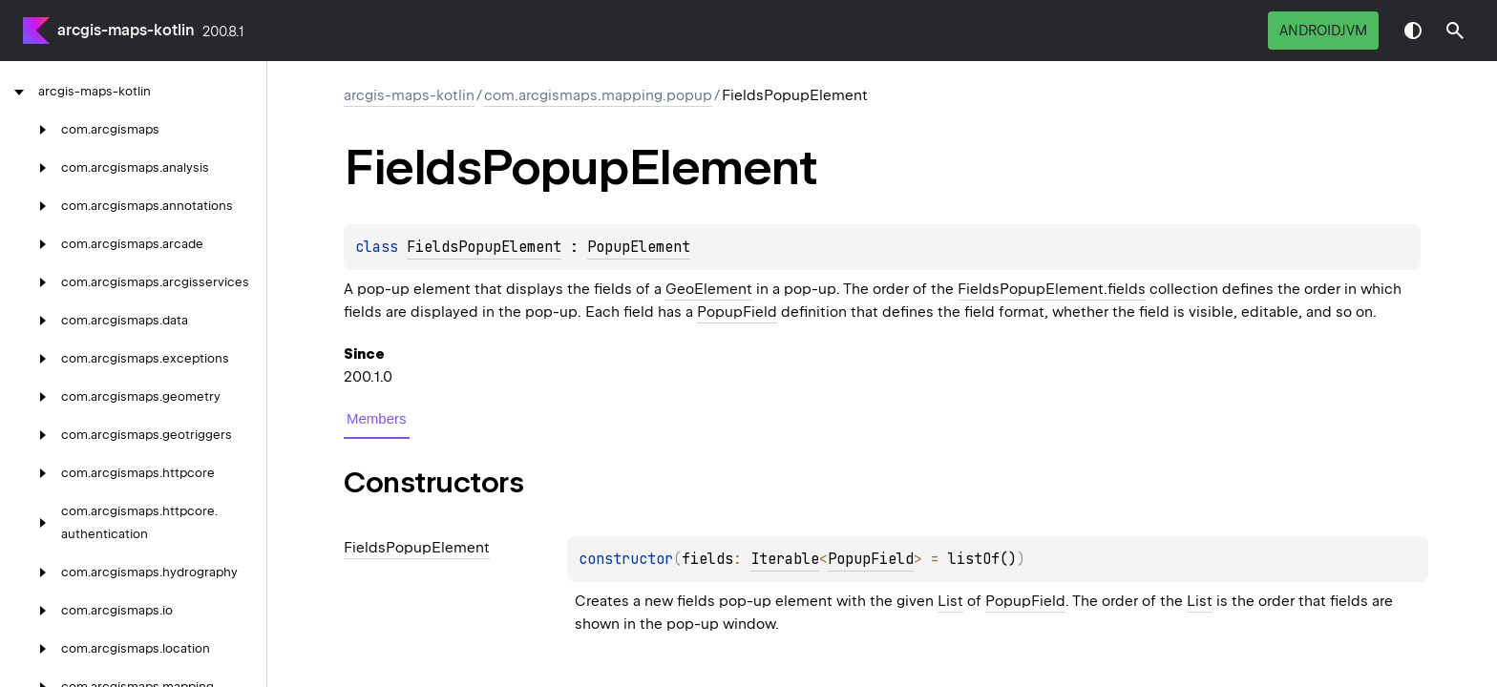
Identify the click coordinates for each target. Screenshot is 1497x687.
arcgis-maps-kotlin (126, 30)
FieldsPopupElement (484, 247)
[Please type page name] (1455, 30)
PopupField (737, 312)
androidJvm (1323, 30)
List (950, 601)
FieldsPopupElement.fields (1052, 289)
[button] (1455, 30)
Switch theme (1413, 30)
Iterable (784, 559)
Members (377, 418)
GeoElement (708, 289)
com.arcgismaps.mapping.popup (598, 95)
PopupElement (638, 247)
